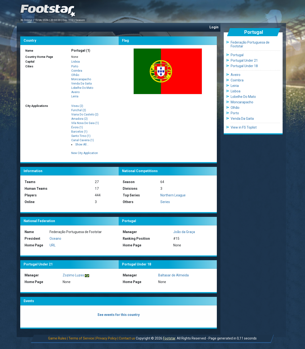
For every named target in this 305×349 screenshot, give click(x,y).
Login (214, 27)
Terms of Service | (82, 338)
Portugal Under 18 (244, 66)
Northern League (173, 195)
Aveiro (75, 92)
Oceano (55, 238)
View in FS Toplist (244, 127)
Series (165, 202)
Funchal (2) (78, 110)
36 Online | (27, 20)
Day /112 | (68, 20)
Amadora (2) (79, 118)
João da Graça (184, 232)
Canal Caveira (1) (82, 140)
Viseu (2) (77, 106)
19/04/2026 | (42, 20)
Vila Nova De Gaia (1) (85, 123)
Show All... (82, 144)
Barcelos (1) (79, 131)
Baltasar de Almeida (173, 275)
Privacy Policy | (107, 338)
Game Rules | (58, 338)
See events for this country (118, 315)
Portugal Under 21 (244, 60)
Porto (74, 66)
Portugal (237, 55)
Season (80, 20)
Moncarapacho (81, 79)
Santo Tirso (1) (81, 136)
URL (53, 245)
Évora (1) (77, 127)
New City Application (84, 153)
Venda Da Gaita (81, 83)
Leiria (74, 96)
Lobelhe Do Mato (82, 88)
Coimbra (76, 70)
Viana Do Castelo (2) (84, 114)
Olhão (75, 75)
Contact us (127, 338)
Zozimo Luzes (73, 275)
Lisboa (75, 61)
